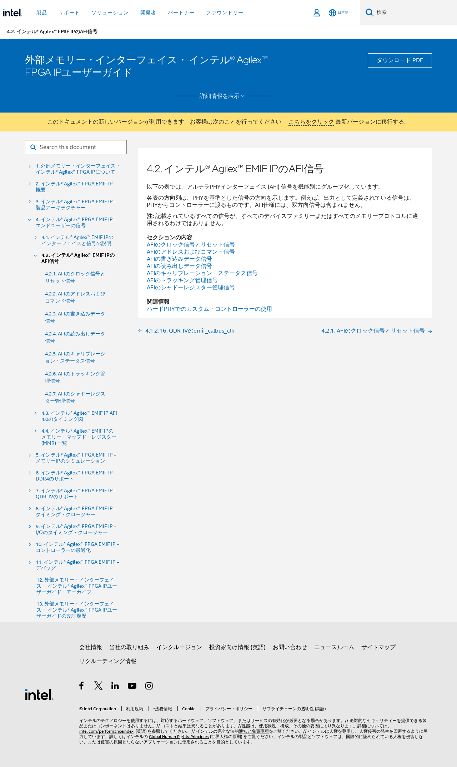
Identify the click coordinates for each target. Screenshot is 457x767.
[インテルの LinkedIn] (115, 687)
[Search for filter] (76, 147)
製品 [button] (41, 12)
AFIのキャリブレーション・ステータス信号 (202, 273)
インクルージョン (179, 647)
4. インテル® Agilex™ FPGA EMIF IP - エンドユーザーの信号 (76, 222)
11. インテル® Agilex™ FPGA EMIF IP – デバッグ (77, 565)
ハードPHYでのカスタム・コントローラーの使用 (209, 309)
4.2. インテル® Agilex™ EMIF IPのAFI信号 (78, 258)
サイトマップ (378, 647)
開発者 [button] (148, 12)
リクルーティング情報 (107, 661)
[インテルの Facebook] (81, 687)
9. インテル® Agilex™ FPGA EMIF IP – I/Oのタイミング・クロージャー (76, 529)
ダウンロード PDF (400, 60)
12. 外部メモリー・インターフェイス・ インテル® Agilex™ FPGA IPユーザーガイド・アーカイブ (76, 586)
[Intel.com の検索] (415, 13)
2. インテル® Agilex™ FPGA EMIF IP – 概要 (76, 187)
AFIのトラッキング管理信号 (182, 280)
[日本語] (338, 12)
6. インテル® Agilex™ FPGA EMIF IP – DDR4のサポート (76, 476)
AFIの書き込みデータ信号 (179, 259)
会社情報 (90, 647)
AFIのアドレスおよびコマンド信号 (191, 251)
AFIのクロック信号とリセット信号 (191, 244)
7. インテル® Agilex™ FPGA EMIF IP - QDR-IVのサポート (76, 494)
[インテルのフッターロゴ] (39, 694)
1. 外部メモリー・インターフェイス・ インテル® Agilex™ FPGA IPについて (78, 169)
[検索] (370, 12)
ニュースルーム (334, 647)
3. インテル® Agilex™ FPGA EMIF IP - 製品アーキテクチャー (76, 205)
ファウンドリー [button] (224, 12)
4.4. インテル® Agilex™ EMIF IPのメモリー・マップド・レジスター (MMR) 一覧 (78, 437)
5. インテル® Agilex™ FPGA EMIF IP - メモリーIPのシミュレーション (76, 458)
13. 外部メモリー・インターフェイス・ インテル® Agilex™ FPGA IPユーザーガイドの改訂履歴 (76, 610)
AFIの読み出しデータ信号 (179, 266)
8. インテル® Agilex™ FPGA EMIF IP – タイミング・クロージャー (76, 511)
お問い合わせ (290, 647)
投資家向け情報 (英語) (237, 647)
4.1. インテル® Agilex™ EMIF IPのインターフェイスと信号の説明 (77, 240)
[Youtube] (132, 687)
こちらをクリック (311, 121)
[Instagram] (149, 687)
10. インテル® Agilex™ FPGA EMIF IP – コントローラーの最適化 (77, 547)
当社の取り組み (129, 647)
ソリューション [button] (110, 12)
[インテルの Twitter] (98, 687)
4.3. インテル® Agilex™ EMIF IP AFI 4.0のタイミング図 (79, 416)
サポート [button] (69, 12)
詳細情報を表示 (223, 96)
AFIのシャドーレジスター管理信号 (191, 287)
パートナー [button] (181, 12)
